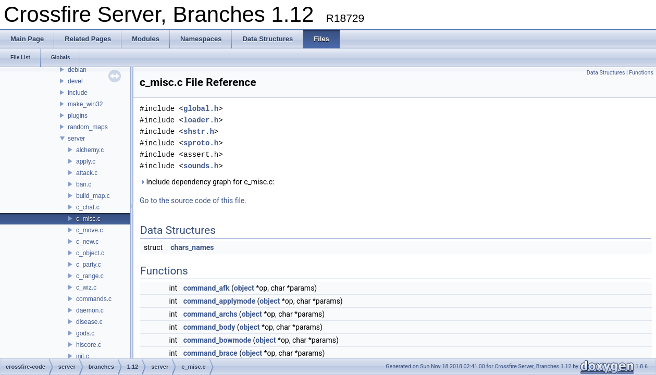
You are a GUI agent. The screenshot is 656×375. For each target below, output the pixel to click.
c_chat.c (88, 207)
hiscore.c (88, 344)
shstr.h (198, 131)
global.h (200, 109)
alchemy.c (90, 150)
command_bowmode (217, 340)
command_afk (206, 288)
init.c (82, 356)
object (244, 288)
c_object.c (90, 253)
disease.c (89, 322)
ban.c (83, 184)
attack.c (86, 173)
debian (77, 69)
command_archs (210, 314)
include (78, 92)
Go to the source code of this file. (193, 200)
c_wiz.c (86, 287)
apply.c (85, 161)
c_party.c (88, 264)
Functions (641, 72)
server (76, 138)
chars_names (192, 247)
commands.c (94, 299)
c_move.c (89, 230)
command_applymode (219, 301)
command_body (209, 327)
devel (75, 81)
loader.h (200, 120)
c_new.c (87, 241)
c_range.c (90, 276)
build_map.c (93, 195)
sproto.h (200, 143)
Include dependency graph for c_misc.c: (207, 182)
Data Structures (606, 72)
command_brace (210, 353)
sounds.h (200, 166)
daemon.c (90, 310)
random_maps (88, 127)
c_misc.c (88, 218)
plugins (78, 115)
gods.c (85, 333)
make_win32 (85, 104)
